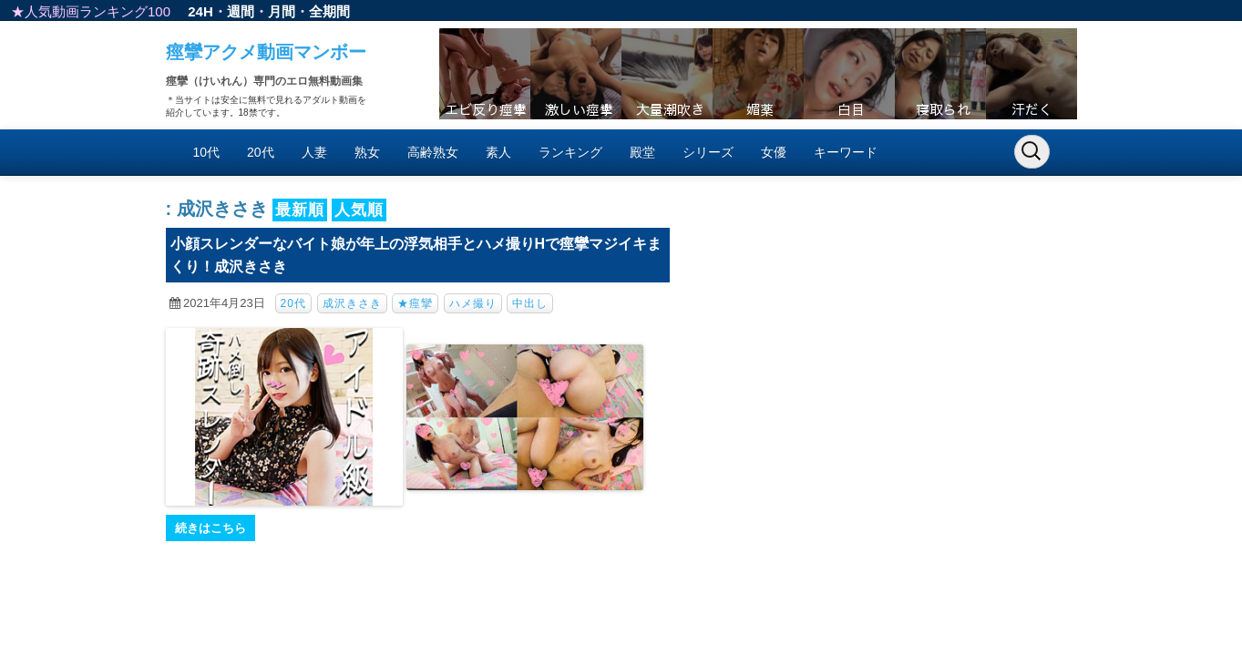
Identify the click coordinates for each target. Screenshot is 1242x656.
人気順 (359, 210)
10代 (207, 152)
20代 (260, 152)
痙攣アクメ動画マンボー (266, 52)
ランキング (570, 152)
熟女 (367, 152)
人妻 (314, 152)
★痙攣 (415, 303)
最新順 (299, 210)
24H (200, 11)
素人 (498, 152)
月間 (281, 11)
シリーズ (708, 152)
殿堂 (642, 152)
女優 (773, 152)
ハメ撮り (473, 303)
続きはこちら (210, 528)
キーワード (846, 152)
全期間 (329, 11)
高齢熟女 (432, 152)
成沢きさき (352, 303)
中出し (530, 303)
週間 (240, 11)
